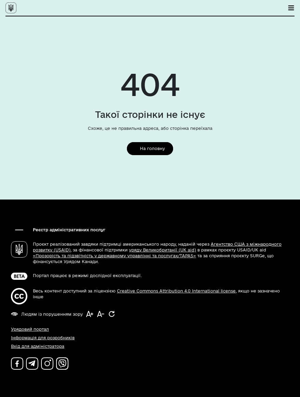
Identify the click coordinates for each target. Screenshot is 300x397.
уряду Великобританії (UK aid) (162, 250)
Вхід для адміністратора (37, 346)
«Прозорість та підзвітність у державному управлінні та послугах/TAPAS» (114, 256)
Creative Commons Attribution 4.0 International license (176, 291)
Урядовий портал (30, 329)
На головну (152, 148)
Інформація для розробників (43, 338)
